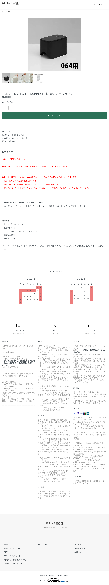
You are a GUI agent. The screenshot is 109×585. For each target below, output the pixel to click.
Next (79, 44)
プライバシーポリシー (11, 564)
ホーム (4, 11)
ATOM (44, 545)
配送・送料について (10, 549)
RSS (38, 545)
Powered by (54, 580)
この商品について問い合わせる (14, 138)
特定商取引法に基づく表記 (13, 135)
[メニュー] (106, 4)
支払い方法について (10, 556)
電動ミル (11, 11)
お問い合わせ (77, 552)
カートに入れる (54, 116)
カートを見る (77, 549)
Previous (29, 44)
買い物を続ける (8, 141)
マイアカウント (78, 545)
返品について (7, 132)
